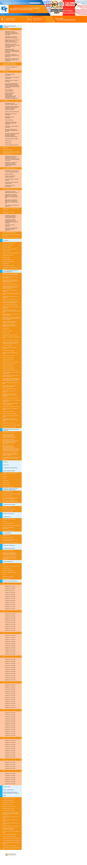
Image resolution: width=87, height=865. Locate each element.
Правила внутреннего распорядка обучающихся (12, 78)
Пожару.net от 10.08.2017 (10, 600)
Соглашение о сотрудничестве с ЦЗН (10, 340)
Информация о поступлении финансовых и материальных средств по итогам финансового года (11, 196)
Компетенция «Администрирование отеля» (11, 493)
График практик (8, 142)
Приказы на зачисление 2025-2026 (10, 249)
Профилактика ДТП (7, 578)
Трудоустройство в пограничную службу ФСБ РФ (11, 294)
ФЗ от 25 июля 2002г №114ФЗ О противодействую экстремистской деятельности (9, 558)
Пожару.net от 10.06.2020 (10, 667)
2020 (3, 656)
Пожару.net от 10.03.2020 (10, 663)
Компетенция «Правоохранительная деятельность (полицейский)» (10, 498)
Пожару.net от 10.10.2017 (10, 604)
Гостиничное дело (6, 484)
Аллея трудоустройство (7, 345)
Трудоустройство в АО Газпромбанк (10, 304)
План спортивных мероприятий (9, 509)
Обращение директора (7, 259)
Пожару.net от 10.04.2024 (10, 766)
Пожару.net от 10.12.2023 (10, 756)
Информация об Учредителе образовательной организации (11, 37)
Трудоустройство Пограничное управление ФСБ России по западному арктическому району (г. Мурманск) (11, 318)
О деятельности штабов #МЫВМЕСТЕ (10, 542)
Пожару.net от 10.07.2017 (10, 598)
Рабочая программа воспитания (11, 144)
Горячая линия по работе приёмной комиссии (10, 268)
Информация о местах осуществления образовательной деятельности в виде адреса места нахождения (12, 51)
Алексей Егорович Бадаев (8, 800)
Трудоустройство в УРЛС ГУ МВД (9, 413)
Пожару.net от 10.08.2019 (10, 645)
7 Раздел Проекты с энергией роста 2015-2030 (11, 848)
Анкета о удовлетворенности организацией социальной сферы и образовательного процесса (11, 458)
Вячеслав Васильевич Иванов (9, 798)
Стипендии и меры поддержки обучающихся (9, 212)
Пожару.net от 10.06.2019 (10, 643)
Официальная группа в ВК (8, 570)
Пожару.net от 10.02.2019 (10, 637)
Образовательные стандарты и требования (11, 237)
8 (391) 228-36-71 (37, 20)
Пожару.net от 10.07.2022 (10, 725)
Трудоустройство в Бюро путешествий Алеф (10, 383)
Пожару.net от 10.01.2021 (10, 684)
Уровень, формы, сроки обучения (12, 111)
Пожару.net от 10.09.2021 (10, 701)
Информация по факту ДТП (8, 576)
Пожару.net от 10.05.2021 (10, 693)
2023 (3, 737)
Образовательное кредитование (9, 519)
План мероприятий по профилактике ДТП (11, 566)
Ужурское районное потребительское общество (10, 820)
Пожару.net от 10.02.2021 (10, 686)
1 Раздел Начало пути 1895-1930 (9, 834)
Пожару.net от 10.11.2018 (10, 628)
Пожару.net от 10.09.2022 (10, 729)
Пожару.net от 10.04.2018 (10, 618)
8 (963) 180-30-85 (10, 20)
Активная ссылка (6, 535)
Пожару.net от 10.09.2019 (10, 647)
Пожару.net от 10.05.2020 (10, 665)
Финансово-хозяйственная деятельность (11, 188)
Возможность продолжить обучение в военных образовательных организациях (11, 274)
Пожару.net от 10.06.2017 (10, 596)
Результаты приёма (9, 119)
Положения (7, 69)
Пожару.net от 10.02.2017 (10, 588)
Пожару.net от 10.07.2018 (10, 622)
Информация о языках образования (9, 117)
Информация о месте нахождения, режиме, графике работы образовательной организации (12, 41)
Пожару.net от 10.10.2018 (10, 626)
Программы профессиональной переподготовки (11, 183)
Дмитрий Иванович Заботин (8, 802)
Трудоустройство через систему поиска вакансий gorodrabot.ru (11, 376)
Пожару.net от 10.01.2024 (10, 762)
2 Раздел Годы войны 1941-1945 (9, 836)
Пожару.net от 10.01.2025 (10, 773)
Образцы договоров (9, 173)
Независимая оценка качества (9, 432)
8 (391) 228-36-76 (37, 18)
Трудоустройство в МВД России (9, 363)
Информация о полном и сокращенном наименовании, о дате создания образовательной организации (11, 33)
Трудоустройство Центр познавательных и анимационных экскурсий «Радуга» (11, 343)
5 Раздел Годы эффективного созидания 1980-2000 (11, 843)
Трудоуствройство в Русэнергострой (10, 284)
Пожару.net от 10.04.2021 (10, 691)
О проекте (5, 521)
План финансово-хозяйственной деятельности (11, 206)
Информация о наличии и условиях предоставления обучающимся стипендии (10, 216)
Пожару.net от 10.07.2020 (10, 669)
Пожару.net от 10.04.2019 (10, 639)
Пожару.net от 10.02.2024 (10, 764)
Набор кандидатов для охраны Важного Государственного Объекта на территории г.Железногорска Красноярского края (11, 379)
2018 (3, 611)
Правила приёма (6, 257)
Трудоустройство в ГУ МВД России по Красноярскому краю (10, 277)
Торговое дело (5, 480)
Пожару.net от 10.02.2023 (10, 742)
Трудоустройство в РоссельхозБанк (10, 388)
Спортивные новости (7, 507)
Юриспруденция (6, 482)
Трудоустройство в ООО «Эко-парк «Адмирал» (10, 291)
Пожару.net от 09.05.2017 (10, 594)
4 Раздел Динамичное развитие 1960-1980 (11, 840)
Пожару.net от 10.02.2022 (10, 714)
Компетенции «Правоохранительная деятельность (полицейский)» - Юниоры (11, 501)
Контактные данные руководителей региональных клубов (10, 540)
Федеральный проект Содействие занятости (9, 348)
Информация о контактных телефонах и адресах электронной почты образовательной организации (12, 46)
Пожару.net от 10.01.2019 (10, 635)
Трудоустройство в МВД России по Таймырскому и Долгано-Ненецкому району (10, 420)
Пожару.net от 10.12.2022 (10, 735)
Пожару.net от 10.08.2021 (10, 699)
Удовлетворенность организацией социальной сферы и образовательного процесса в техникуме (11, 454)
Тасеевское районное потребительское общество (11, 823)
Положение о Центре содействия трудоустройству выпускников (9, 322)
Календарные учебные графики (11, 138)
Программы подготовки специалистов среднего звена (11, 104)
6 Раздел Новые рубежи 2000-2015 (10, 845)
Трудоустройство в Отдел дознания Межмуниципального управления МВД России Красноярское (10, 281)
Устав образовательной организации (10, 75)
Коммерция (5, 476)
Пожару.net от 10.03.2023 (10, 744)
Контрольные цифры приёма (8, 261)
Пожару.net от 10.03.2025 (10, 777)
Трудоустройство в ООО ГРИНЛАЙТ (10, 398)
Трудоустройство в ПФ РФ (8, 359)
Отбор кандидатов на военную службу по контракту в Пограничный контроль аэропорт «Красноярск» (11, 287)
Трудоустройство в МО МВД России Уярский (10, 353)
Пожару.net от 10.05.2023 (10, 746)
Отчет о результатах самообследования (9, 90)
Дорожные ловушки (7, 568)
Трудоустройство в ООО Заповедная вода (11, 425)
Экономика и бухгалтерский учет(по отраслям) (10, 474)
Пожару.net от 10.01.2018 (10, 613)
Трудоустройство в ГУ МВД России (10, 370)
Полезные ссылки (6, 332)
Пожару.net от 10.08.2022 (10, 727)
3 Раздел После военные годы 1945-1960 (11, 838)
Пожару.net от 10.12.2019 (10, 654)
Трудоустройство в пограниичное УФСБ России (11, 416)
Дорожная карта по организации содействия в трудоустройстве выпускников (9, 325)
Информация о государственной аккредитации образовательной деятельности (11, 59)
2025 (3, 770)
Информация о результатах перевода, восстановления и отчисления (11, 123)
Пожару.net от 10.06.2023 (10, 748)
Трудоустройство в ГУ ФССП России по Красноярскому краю (11, 315)
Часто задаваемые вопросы (8, 265)
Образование (5, 100)
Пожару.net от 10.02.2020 (10, 661)
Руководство (5, 147)
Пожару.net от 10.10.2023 (10, 752)
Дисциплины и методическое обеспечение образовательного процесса (11, 130)
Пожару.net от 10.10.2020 (10, 675)
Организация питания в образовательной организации (11, 235)
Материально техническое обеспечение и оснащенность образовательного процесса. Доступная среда (11, 152)
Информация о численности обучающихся (11, 114)
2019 (3, 632)
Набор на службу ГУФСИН (8, 357)
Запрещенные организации (8, 550)
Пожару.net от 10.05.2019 (10, 641)
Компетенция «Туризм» (7, 495)
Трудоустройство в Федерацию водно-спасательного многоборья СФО (10, 302)
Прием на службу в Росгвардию (9, 427)
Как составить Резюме (7, 330)
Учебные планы (8, 140)
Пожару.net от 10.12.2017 (10, 608)
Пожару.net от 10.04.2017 (10, 592)
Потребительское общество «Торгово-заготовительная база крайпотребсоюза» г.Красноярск (11, 813)
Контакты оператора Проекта (8, 530)
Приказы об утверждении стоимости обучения (10, 177)
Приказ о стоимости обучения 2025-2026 (11, 253)
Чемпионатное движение (8, 491)
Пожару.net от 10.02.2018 (10, 615)
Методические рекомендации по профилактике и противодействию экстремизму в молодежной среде (10, 553)
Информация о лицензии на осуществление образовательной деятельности (12, 55)
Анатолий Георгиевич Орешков (9, 806)
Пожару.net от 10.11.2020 (10, 677)
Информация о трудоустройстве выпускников (11, 127)
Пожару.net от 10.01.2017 (10, 586)
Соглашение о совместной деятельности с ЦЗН (11, 337)
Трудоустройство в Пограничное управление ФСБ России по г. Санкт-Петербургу (10, 395)
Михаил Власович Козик (7, 804)
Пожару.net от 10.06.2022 (10, 723)
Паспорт (4, 564)
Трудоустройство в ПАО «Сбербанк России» (10, 409)
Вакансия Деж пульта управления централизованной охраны (9, 386)
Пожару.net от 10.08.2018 (10, 624)
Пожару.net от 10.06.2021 (10, 695)
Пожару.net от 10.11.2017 (10, 606)
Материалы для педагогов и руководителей (8, 528)
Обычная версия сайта (6, 3)
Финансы (4, 478)
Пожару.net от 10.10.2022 (10, 731)
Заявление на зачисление (8, 244)
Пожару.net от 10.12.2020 (10, 679)
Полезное (4, 574)
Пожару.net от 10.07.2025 (10, 781)
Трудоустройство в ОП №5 (8, 365)
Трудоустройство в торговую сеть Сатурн (11, 406)
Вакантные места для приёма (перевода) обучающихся (11, 209)
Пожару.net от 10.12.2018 (10, 630)
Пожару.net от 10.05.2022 (10, 720)
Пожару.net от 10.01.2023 (10, 740)
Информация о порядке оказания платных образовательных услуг (12, 171)
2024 (3, 759)
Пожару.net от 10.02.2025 (10, 775)
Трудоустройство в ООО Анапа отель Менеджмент (10, 297)
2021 (3, 682)
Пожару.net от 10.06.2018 (10, 620)
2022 (3, 710)
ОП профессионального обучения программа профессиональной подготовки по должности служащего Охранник (12, 108)
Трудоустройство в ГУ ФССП (8, 355)
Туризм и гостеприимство (8, 486)
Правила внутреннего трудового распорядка (11, 81)
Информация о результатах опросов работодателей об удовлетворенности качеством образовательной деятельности (9, 436)
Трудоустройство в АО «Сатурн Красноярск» (9, 391)
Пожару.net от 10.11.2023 (10, 754)
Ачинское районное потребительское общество (10, 817)
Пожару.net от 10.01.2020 (10, 659)
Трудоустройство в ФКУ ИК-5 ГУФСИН (10, 361)
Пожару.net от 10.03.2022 (10, 716)
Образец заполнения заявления (9, 242)
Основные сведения (7, 28)
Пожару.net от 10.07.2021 (10, 697)
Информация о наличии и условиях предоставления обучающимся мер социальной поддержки (11, 221)
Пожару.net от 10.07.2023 (10, 750)
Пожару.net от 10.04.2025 (10, 779)
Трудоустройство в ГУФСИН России (10, 334)
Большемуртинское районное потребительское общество (9, 829)
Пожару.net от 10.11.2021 (10, 705)
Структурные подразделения (11, 66)
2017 (3, 583)
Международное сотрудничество (9, 232)
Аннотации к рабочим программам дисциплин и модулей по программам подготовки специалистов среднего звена (12, 135)
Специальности (6, 263)
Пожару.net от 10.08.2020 (10, 671)
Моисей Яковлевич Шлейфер (9, 810)
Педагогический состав (7, 149)
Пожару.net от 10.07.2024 (10, 768)
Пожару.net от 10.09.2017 (10, 602)
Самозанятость (6, 328)
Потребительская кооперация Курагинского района (11, 832)
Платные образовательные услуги (10, 168)
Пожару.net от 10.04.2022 (10, 718)
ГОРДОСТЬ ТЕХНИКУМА (8, 511)
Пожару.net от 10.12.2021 (10, 707)
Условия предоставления (8, 523)
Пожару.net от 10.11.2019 (10, 651)
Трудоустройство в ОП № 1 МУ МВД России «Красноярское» (10, 404)
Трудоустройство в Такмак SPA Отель (10, 299)
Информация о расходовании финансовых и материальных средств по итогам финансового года (11, 201)
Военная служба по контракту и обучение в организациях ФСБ (11, 373)
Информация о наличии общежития (10, 225)
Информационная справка (8, 537)
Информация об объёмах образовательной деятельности (11, 192)
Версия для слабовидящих (21, 3)
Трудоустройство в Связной (8, 368)
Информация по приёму (7, 255)
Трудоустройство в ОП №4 (8, 411)
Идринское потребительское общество (10, 826)
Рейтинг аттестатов (6, 251)
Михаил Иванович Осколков (8, 808)
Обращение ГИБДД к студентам (9, 572)
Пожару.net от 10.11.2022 (10, 733)
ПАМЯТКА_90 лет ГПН (9, 590)
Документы (5, 71)
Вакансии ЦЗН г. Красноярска (9, 350)
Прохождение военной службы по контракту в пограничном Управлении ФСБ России (11, 311)
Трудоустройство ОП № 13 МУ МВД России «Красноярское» (11, 401)
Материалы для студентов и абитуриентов (11, 525)
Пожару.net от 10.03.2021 (10, 689)
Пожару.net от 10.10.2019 (10, 649)
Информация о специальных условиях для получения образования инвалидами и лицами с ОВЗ (11, 164)
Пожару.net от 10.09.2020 (10, 673)
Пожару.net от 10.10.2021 (10, 703)
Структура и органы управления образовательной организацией (9, 64)
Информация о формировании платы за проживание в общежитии (11, 229)
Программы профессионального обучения (11, 180)
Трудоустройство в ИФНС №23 (9, 423)
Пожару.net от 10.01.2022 (10, 712)
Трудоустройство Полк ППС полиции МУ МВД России (11, 307)
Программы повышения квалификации (10, 186)
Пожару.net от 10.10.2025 (10, 783)
